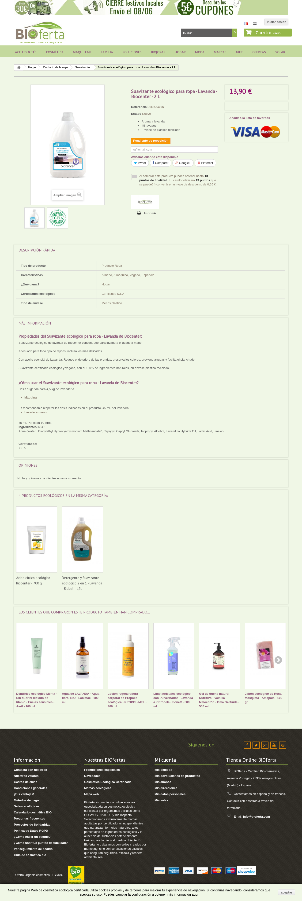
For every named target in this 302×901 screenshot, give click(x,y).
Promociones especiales (102, 770)
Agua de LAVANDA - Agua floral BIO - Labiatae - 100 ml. (80, 698)
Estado (136, 113)
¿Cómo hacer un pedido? (32, 836)
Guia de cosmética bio (30, 855)
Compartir (161, 163)
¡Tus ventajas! (24, 794)
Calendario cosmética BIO (33, 812)
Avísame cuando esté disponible (154, 157)
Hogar (180, 52)
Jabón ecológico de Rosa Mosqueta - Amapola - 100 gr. (263, 698)
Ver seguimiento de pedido (33, 849)
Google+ (183, 163)
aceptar (286, 892)
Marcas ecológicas (97, 788)
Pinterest (205, 163)
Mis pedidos (163, 770)
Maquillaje (82, 52)
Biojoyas (158, 52)
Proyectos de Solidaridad (32, 824)
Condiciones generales (30, 788)
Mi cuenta (165, 760)
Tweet (140, 163)
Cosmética (55, 52)
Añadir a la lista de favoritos (249, 118)
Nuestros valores (26, 776)
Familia (107, 52)
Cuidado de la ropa (55, 67)
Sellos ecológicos (27, 806)
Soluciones (132, 52)
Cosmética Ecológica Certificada (108, 782)
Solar (280, 52)
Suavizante (82, 67)
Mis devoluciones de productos (177, 776)
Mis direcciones (166, 788)
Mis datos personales (170, 794)
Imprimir (150, 213)
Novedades (92, 776)
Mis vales (161, 800)
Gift (239, 52)
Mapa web (91, 794)
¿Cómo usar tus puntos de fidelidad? (41, 843)
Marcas (220, 52)
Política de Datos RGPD (31, 830)
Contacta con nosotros (30, 770)
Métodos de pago (26, 800)
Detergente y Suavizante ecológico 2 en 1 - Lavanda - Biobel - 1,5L (173, 583)
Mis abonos (163, 782)
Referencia (139, 107)
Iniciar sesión (276, 22)
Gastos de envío (25, 782)
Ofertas (259, 52)
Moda (199, 52)
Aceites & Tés (26, 52)
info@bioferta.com (256, 816)
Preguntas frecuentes (29, 818)
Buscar (234, 33)
